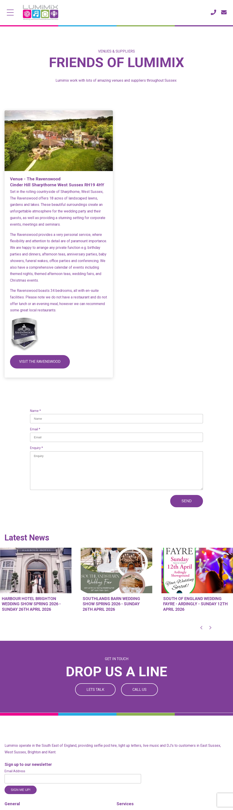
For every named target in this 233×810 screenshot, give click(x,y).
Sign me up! (20, 790)
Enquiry (35, 448)
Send (187, 501)
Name (34, 411)
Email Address (15, 771)
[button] (201, 628)
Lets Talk (95, 689)
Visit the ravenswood (40, 361)
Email (34, 429)
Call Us (139, 689)
